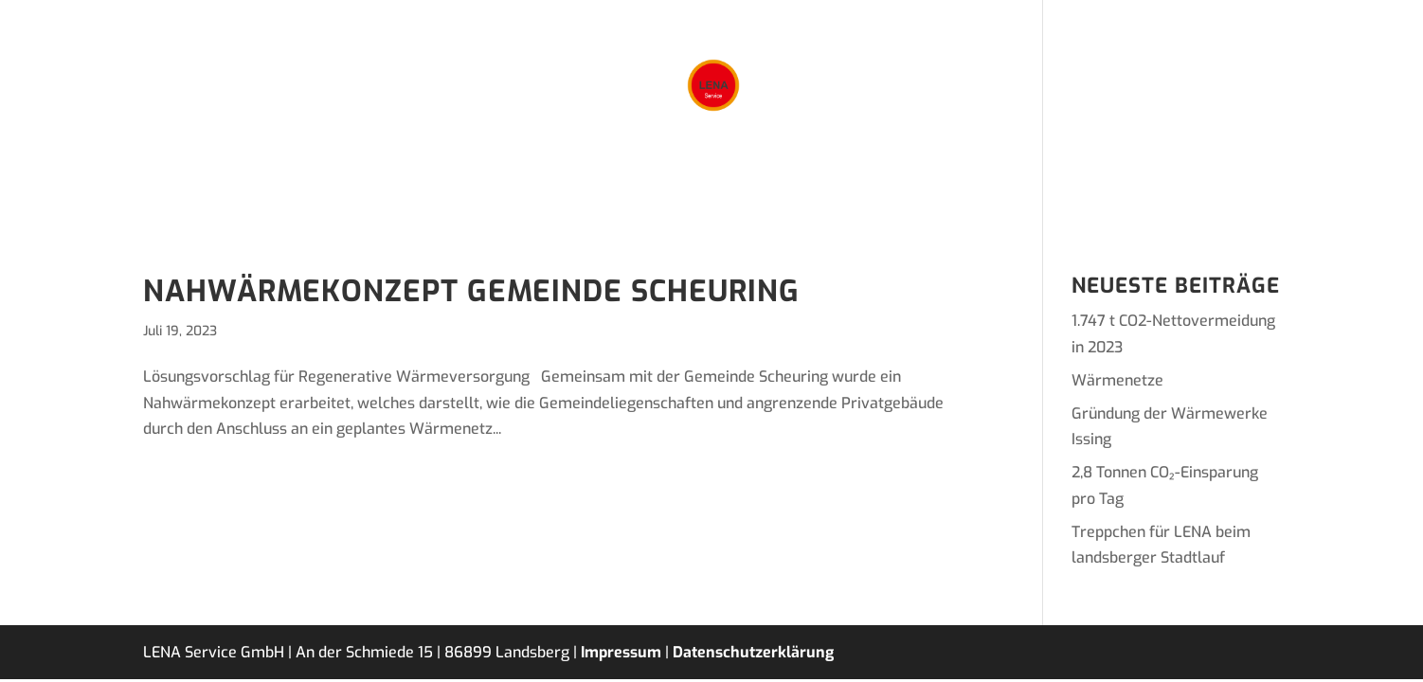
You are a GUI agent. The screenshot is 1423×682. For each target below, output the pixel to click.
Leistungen (589, 183)
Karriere (856, 183)
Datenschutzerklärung (753, 652)
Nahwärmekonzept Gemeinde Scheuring (471, 291)
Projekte (694, 183)
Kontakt (950, 183)
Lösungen (480, 183)
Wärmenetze (1117, 380)
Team (776, 183)
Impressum (621, 652)
